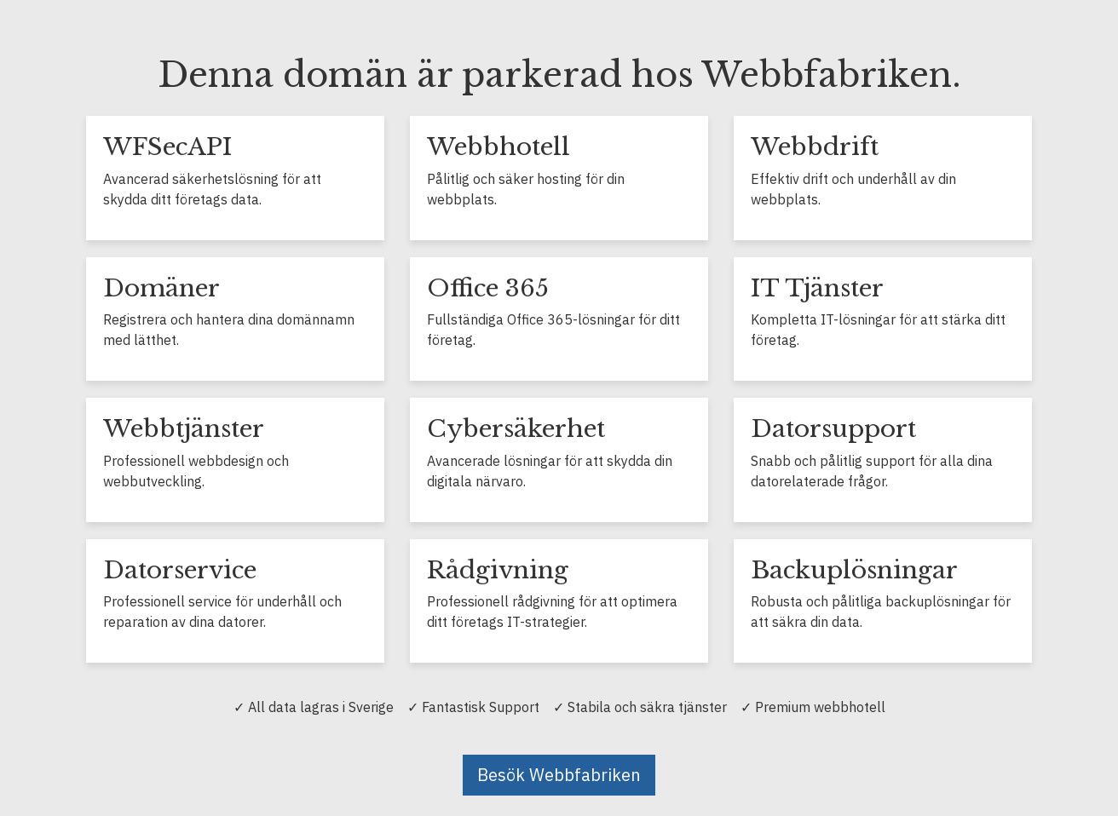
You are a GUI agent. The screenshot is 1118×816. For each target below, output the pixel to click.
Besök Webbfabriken (559, 774)
